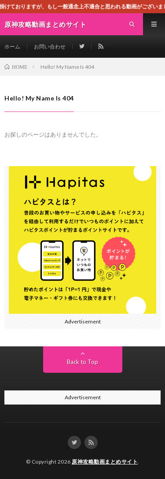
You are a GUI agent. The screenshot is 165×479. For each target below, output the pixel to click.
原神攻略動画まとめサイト (105, 461)
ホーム (12, 46)
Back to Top (82, 361)
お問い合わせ (50, 46)
